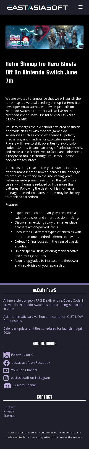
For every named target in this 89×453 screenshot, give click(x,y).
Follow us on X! (18, 354)
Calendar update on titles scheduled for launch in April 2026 (43, 330)
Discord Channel (20, 385)
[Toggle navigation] (81, 7)
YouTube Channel (20, 370)
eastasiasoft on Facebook (26, 362)
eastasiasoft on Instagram (26, 377)
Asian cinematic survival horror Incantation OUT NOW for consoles (43, 318)
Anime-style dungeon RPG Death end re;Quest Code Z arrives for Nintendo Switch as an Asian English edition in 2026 (43, 304)
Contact (9, 407)
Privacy (8, 411)
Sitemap (9, 415)
